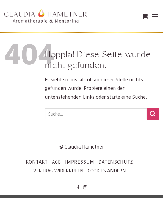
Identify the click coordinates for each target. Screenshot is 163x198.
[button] (145, 16)
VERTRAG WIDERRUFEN (58, 170)
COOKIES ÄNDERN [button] (107, 170)
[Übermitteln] (153, 114)
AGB (56, 162)
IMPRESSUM (79, 162)
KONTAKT (37, 162)
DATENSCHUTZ (115, 162)
